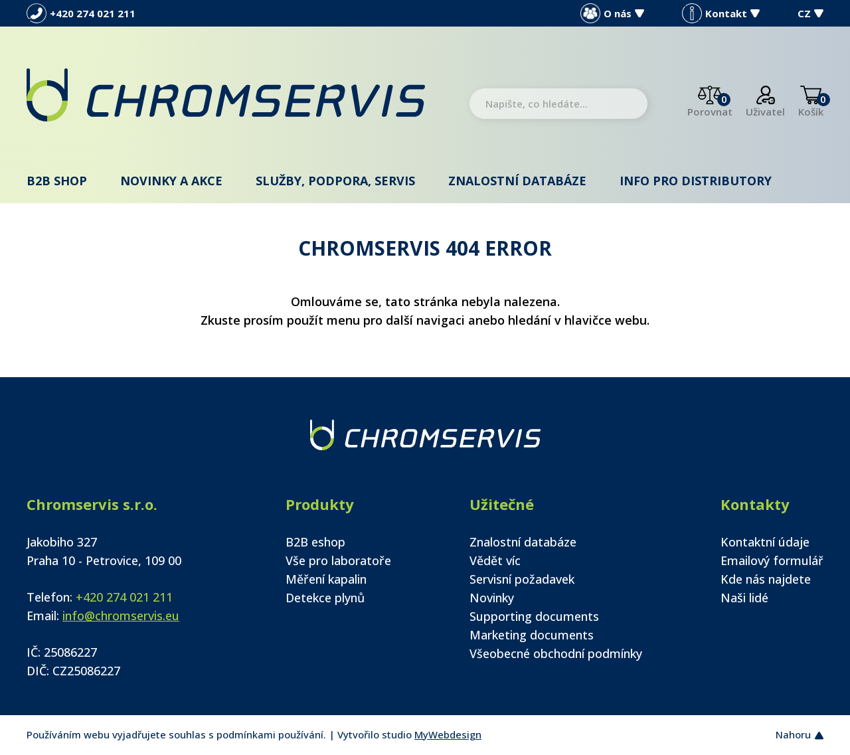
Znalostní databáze (517, 181)
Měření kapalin (326, 579)
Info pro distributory (696, 181)
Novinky (491, 598)
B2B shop (57, 181)
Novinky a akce (171, 181)
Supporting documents (534, 616)
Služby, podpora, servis (335, 181)
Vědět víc (495, 560)
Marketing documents (531, 635)
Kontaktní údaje (765, 542)
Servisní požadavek (521, 579)
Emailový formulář (772, 560)
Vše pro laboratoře (338, 560)
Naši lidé (744, 598)
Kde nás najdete (766, 579)
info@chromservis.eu (120, 616)
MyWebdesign (447, 734)
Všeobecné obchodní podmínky (555, 653)
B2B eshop (315, 542)
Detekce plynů (325, 598)
